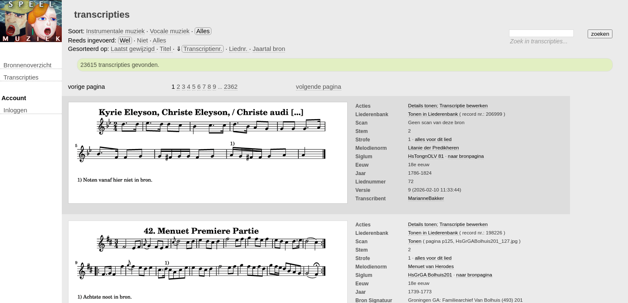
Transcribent (371, 199)
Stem (362, 131)
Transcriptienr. (202, 48)
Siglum (364, 156)
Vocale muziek (170, 31)
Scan (362, 123)
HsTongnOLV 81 (426, 156)
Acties (363, 106)
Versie (363, 190)
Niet (142, 40)
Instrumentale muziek (115, 31)
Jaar (361, 173)
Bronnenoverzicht (27, 65)
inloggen (15, 110)
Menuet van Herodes (431, 266)
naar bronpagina (466, 156)
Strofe (363, 140)
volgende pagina (318, 86)
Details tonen (422, 105)
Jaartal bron (269, 48)
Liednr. (239, 48)
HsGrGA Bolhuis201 (430, 274)
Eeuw (362, 165)
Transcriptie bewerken (463, 105)
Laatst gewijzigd (133, 48)
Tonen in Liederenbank (433, 114)
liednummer (371, 182)
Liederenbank (372, 114)
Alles (159, 40)
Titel (166, 48)
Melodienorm (371, 148)
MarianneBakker (426, 198)
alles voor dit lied (433, 139)
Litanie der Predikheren (433, 147)
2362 (231, 86)
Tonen (415, 241)
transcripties (20, 77)
